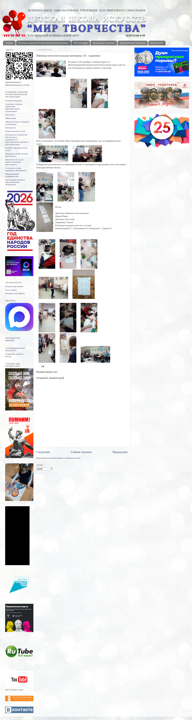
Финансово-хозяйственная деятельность (16, 155)
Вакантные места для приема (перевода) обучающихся (14, 162)
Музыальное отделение (104, 43)
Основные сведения (13, 100)
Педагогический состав (15, 131)
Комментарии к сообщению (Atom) (65, 458)
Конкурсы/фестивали (14, 286)
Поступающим (80, 43)
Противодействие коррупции (12, 339)
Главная (9, 43)
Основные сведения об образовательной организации (43, 43)
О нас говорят (11, 290)
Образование (10, 118)
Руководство (10, 128)
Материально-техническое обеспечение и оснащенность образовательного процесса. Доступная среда (17, 139)
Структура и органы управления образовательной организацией (13, 107)
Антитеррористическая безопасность (15, 349)
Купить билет (156, 43)
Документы (10, 115)
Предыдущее (120, 451)
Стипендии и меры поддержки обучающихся (16, 169)
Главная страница (81, 451)
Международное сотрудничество (12, 175)
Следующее (43, 451)
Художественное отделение (132, 43)
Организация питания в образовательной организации (15, 182)
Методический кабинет (15, 293)
